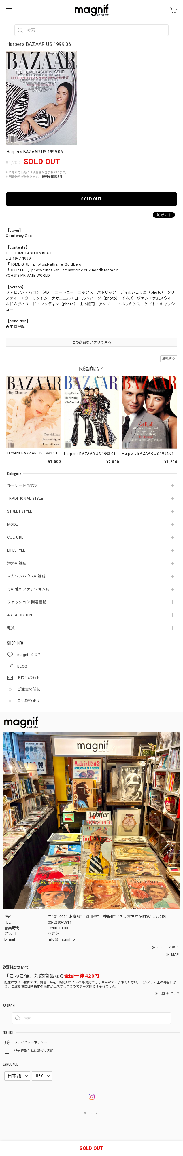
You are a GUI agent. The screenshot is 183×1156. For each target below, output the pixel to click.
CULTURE (15, 537)
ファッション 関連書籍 (26, 602)
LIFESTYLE (16, 550)
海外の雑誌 (17, 563)
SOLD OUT (91, 199)
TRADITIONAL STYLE (25, 498)
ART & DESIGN (19, 615)
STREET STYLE (19, 511)
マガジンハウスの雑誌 (26, 576)
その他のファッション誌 (28, 589)
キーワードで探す (22, 485)
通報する (168, 358)
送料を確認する (52, 177)
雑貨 (11, 628)
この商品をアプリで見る (91, 342)
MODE (12, 524)
